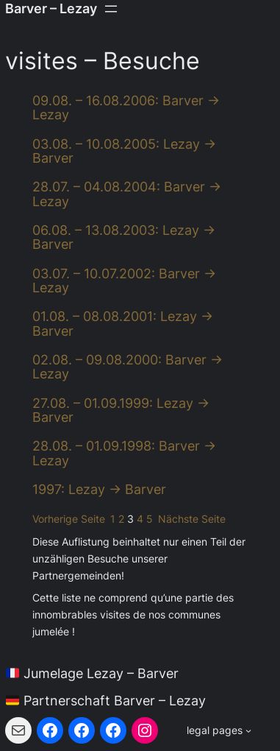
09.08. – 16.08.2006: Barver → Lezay (126, 108)
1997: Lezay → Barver (99, 489)
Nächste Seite (192, 519)
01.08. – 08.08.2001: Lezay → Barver (122, 323)
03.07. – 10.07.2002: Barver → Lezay (124, 281)
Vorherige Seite (68, 519)
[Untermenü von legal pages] (219, 731)
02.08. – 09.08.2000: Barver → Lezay (127, 367)
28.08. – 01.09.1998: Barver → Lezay (124, 453)
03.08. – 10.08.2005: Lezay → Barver (124, 151)
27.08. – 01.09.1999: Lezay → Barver (120, 410)
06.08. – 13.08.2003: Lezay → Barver (123, 237)
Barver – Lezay (51, 8)
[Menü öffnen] (111, 9)
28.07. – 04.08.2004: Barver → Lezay (126, 194)
